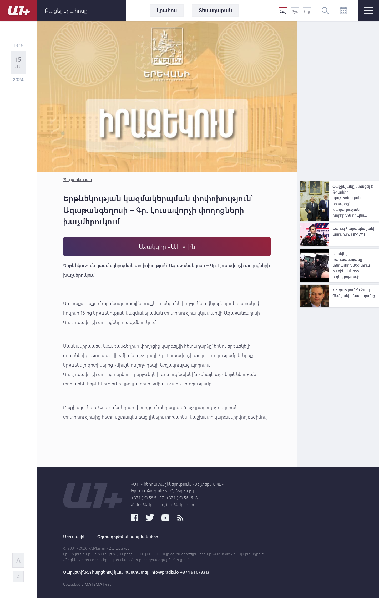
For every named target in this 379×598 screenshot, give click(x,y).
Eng (306, 11)
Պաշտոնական (77, 179)
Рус (295, 11)
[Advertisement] (339, 100)
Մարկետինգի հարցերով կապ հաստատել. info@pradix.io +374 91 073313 (136, 572)
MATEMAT (94, 584)
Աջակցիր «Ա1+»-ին (167, 246)
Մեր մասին (74, 536)
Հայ (283, 11)
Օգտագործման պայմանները (127, 536)
